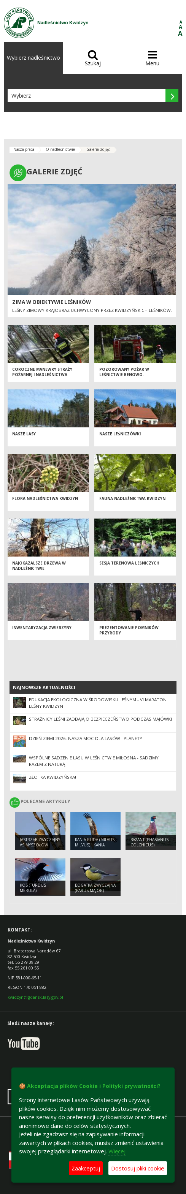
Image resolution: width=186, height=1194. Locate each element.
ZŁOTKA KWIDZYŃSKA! (52, 777)
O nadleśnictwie (60, 149)
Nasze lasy (24, 433)
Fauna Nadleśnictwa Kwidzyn (132, 498)
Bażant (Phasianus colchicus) (149, 842)
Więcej (117, 1151)
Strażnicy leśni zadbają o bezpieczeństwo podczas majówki (100, 719)
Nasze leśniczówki (120, 433)
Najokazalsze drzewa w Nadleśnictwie (39, 565)
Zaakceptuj (86, 1168)
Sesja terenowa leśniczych (129, 563)
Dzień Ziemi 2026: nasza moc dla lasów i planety (85, 738)
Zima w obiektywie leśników (51, 302)
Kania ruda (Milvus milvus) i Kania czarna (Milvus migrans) (94, 848)
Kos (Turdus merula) (33, 888)
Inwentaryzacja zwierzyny (42, 627)
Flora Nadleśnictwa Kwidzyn (45, 498)
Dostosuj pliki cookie (137, 1168)
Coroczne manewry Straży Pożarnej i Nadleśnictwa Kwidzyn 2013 (42, 375)
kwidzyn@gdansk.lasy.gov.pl (35, 997)
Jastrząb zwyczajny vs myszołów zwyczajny (40, 845)
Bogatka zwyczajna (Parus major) (95, 888)
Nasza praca (23, 149)
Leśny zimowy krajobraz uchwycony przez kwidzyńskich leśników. (92, 310)
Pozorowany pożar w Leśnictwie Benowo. (124, 372)
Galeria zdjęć (98, 149)
